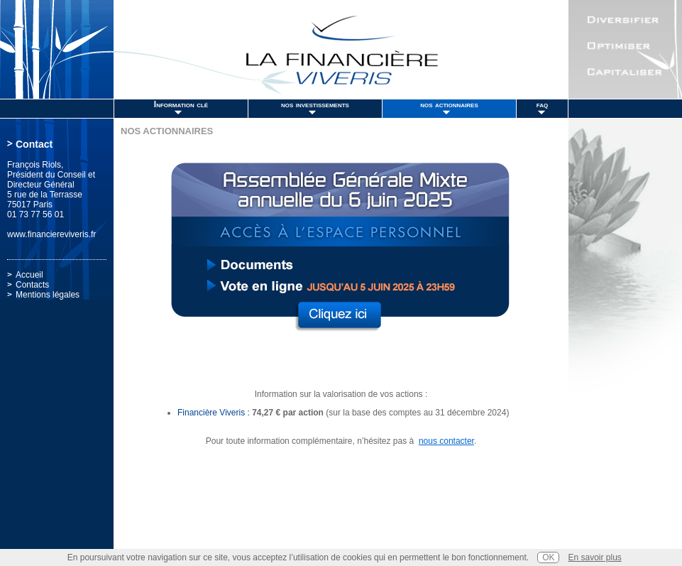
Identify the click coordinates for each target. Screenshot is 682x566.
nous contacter (446, 441)
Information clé (181, 104)
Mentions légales (47, 295)
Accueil (29, 275)
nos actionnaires (449, 104)
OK (548, 557)
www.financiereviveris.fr (51, 234)
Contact (34, 144)
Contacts (32, 285)
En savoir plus (594, 557)
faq (542, 104)
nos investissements (315, 104)
